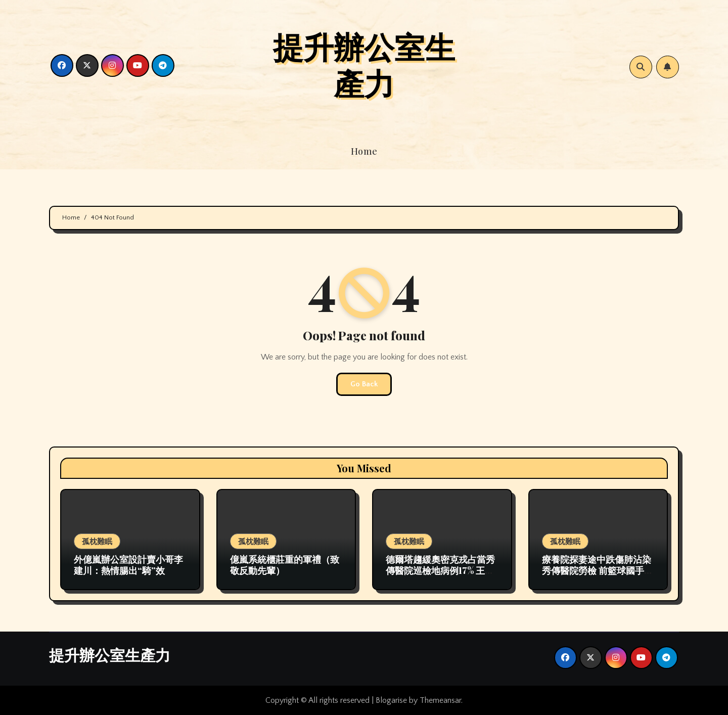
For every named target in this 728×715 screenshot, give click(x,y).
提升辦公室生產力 (364, 64)
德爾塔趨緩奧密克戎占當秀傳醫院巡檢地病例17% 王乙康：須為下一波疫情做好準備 (440, 575)
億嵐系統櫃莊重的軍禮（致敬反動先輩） (284, 564)
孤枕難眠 (97, 541)
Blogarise (391, 700)
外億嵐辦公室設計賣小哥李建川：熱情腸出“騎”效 (128, 564)
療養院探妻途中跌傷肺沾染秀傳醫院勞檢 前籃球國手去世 (597, 570)
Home (364, 151)
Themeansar (440, 700)
